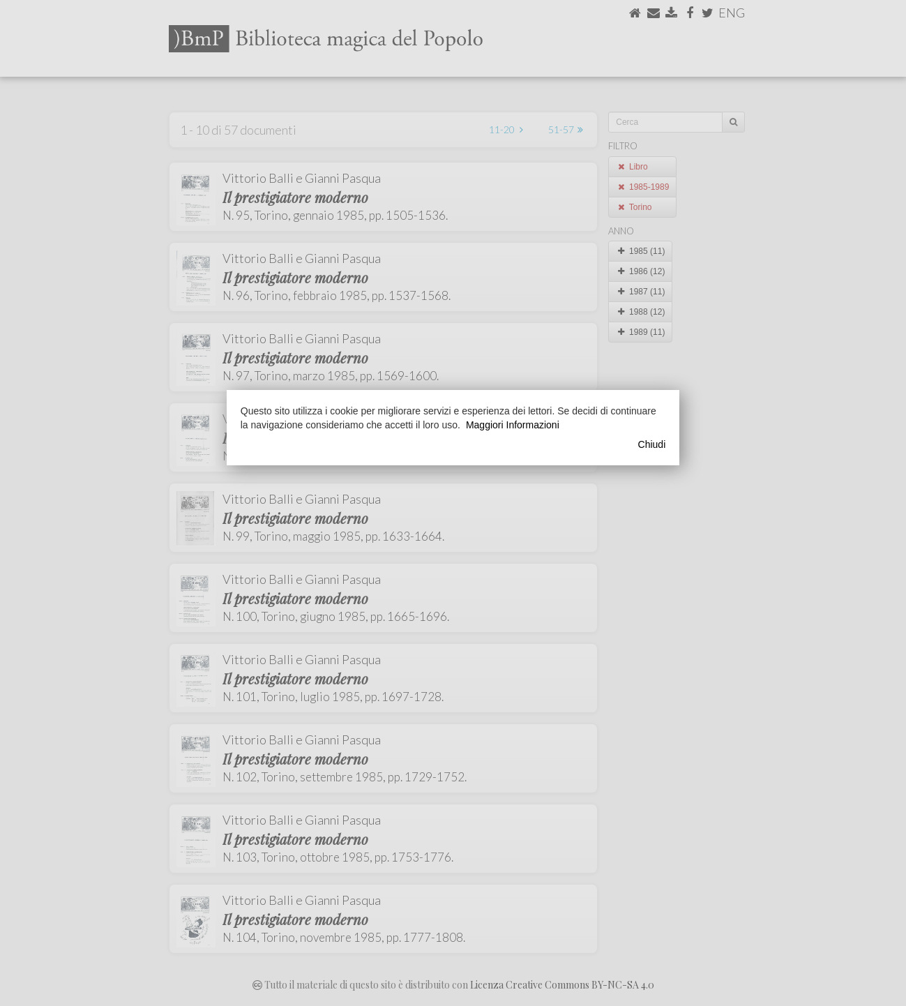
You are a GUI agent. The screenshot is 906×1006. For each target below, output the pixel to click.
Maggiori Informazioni (512, 424)
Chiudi (652, 444)
